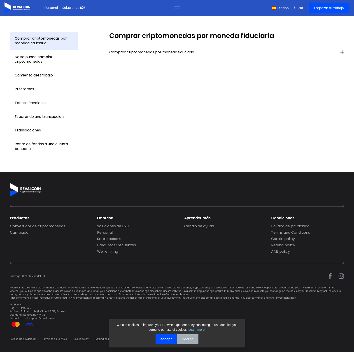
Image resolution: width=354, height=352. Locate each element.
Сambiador (20, 232)
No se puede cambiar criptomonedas (34, 59)
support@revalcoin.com (43, 318)
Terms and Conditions (290, 232)
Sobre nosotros (110, 239)
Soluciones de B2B (113, 226)
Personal (51, 8)
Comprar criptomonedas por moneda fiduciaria (41, 41)
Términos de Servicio (54, 339)
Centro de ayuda (199, 226)
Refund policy (283, 245)
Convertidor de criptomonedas (37, 226)
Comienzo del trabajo (34, 75)
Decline (188, 339)
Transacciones (28, 130)
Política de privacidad (290, 226)
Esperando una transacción (39, 116)
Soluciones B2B (74, 8)
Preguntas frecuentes (116, 245)
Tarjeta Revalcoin (30, 102)
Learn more (197, 329)
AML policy (280, 251)
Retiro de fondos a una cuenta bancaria (41, 146)
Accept (166, 339)
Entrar (298, 8)
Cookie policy (283, 239)
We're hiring (107, 251)
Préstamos (24, 89)
